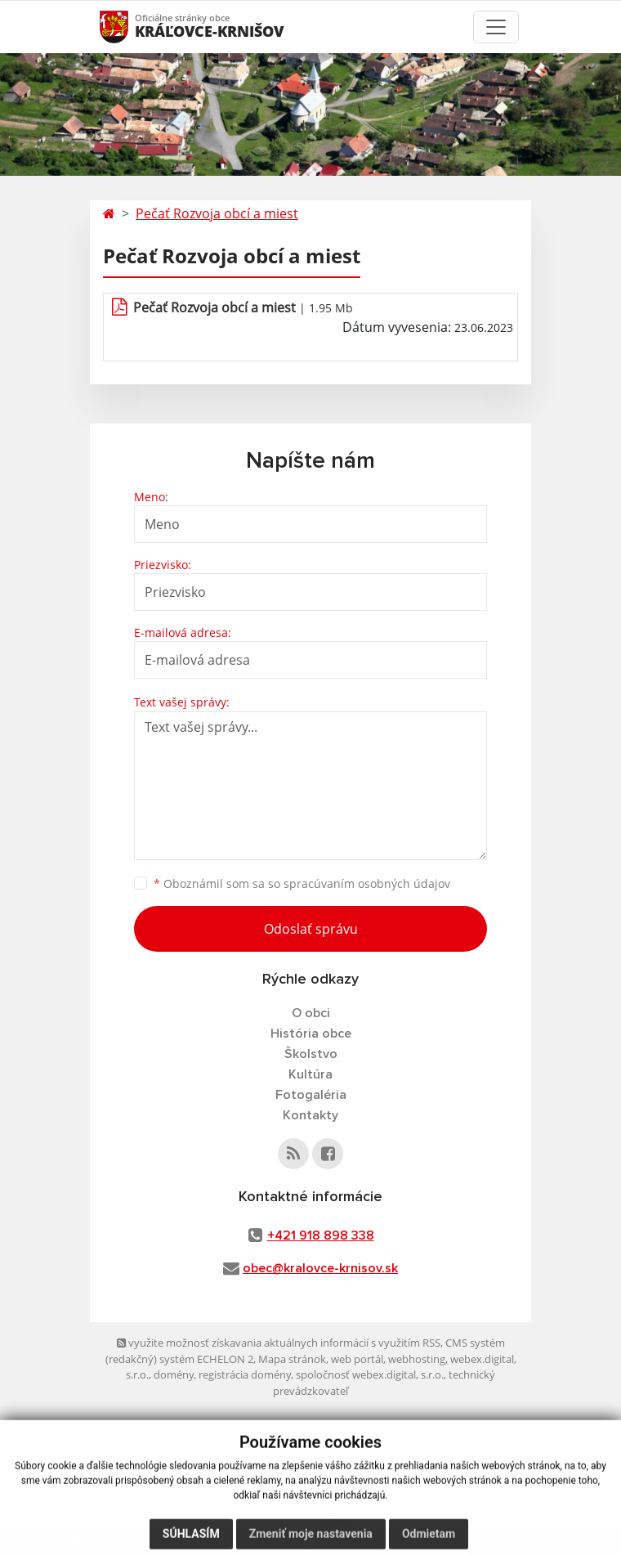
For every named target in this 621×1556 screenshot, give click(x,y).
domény (174, 1374)
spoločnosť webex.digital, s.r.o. (370, 1374)
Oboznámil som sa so (302, 883)
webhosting (416, 1359)
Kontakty (310, 1115)
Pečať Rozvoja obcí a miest (217, 213)
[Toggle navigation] (496, 27)
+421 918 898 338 (320, 1235)
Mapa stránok (292, 1359)
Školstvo (310, 1054)
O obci (311, 1013)
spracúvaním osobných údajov (367, 883)
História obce (310, 1033)
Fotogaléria (310, 1094)
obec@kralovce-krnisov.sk (320, 1268)
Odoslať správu (311, 929)
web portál (357, 1359)
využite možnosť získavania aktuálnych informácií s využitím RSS (278, 1342)
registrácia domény (245, 1374)
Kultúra (310, 1074)
